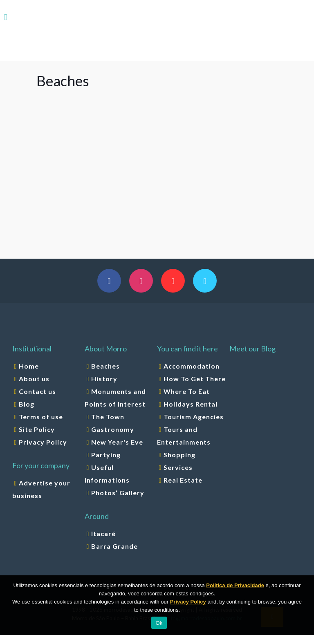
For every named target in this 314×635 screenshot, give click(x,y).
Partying (106, 454)
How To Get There (195, 378)
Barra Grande (114, 546)
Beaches (105, 366)
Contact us (37, 391)
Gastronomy (112, 429)
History (104, 378)
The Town (107, 416)
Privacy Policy (43, 442)
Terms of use (41, 416)
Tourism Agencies (194, 416)
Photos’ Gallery (117, 492)
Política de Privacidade (235, 585)
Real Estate (183, 480)
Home (29, 366)
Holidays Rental (191, 404)
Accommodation (192, 366)
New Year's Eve (117, 442)
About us (34, 378)
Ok (158, 623)
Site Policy (37, 429)
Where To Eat (187, 391)
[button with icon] (109, 281)
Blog (26, 404)
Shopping (179, 454)
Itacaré (103, 533)
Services (178, 467)
